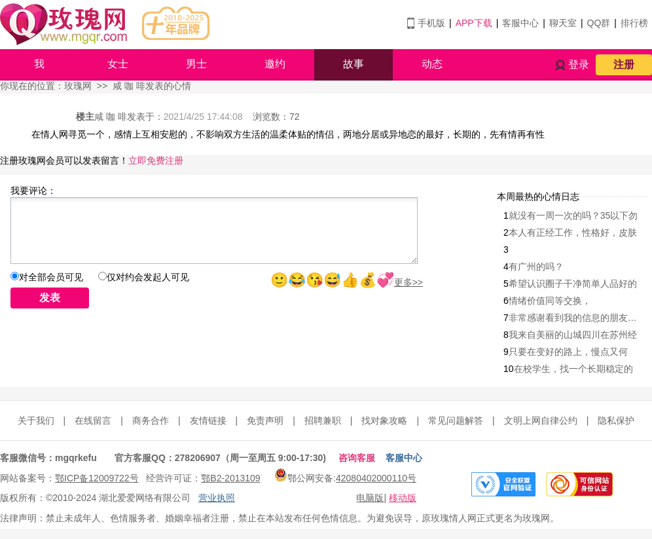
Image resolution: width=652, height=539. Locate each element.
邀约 (274, 63)
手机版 (431, 23)
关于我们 (36, 420)
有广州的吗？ (536, 266)
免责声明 (265, 420)
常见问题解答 (455, 420)
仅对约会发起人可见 (148, 277)
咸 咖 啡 (110, 116)
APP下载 (474, 23)
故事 (353, 63)
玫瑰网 (78, 86)
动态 (432, 63)
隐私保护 (616, 420)
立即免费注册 (155, 160)
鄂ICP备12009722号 (97, 478)
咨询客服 (356, 458)
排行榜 (634, 23)
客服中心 (520, 23)
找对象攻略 (384, 420)
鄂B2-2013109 (230, 478)
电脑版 (370, 498)
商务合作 (150, 420)
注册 (623, 64)
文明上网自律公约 (540, 420)
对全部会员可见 (51, 277)
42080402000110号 (376, 478)
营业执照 (216, 498)
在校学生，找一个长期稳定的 (573, 368)
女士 (117, 63)
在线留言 (93, 420)
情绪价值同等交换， (550, 300)
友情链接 (208, 420)
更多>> (408, 282)
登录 (578, 64)
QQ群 (599, 23)
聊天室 (563, 23)
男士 (196, 63)
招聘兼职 (322, 420)
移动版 (402, 498)
